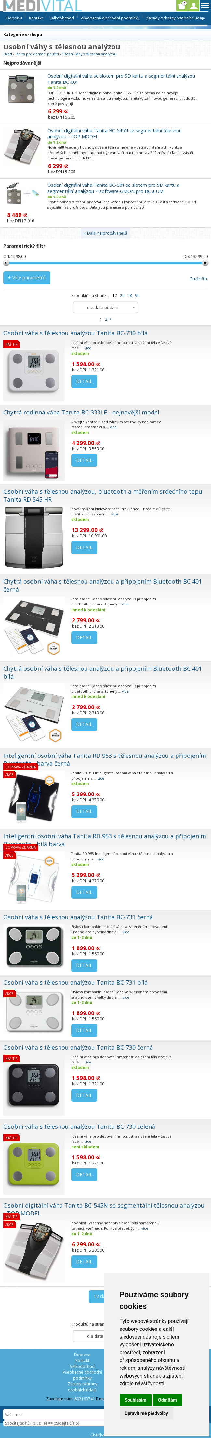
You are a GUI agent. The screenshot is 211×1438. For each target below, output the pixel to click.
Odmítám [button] (167, 1400)
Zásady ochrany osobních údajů (175, 18)
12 (114, 295)
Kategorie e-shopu (22, 34)
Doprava (14, 18)
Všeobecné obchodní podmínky (110, 18)
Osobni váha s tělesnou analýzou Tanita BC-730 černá (78, 1047)
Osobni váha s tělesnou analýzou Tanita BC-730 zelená (79, 1126)
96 (137, 295)
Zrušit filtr (199, 279)
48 (129, 295)
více (88, 347)
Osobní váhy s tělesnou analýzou (89, 53)
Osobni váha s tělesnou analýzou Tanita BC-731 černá (78, 917)
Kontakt (36, 18)
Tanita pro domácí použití (37, 53)
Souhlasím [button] (136, 1400)
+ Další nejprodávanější (105, 233)
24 (122, 295)
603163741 (84, 1399)
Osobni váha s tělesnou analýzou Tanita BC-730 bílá (75, 333)
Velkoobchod (61, 18)
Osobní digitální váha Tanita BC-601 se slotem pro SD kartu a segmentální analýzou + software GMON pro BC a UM (113, 188)
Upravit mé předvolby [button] (146, 1413)
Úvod (7, 53)
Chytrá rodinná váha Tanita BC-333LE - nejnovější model (81, 412)
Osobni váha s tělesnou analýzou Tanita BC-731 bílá (75, 982)
